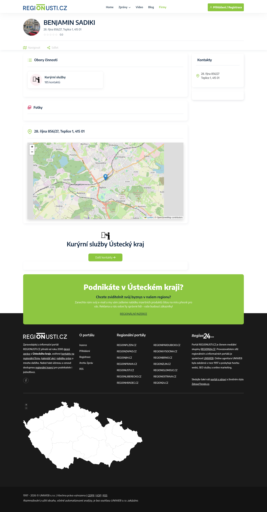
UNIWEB (209, 358)
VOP (98, 495)
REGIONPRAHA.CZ (127, 363)
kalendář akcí (48, 358)
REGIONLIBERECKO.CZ (129, 376)
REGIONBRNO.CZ (163, 357)
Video (139, 7)
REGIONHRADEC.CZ (127, 382)
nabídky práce (64, 358)
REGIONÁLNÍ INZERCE (133, 314)
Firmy (162, 7)
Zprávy (125, 7)
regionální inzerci (44, 367)
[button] (105, 177)
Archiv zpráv (86, 362)
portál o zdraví (218, 379)
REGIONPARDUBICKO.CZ (167, 345)
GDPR (91, 495)
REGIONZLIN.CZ (162, 363)
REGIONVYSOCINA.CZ (165, 351)
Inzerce (83, 345)
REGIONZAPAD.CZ (127, 351)
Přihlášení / (219, 7)
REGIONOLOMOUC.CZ (166, 370)
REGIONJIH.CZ (124, 357)
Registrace (235, 7)
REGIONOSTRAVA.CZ (165, 376)
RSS (81, 368)
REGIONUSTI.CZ (125, 370)
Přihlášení (84, 351)
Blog (151, 7)
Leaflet (148, 217)
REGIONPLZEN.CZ (126, 345)
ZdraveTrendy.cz (200, 384)
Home (109, 7)
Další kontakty (105, 257)
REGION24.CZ (161, 382)
